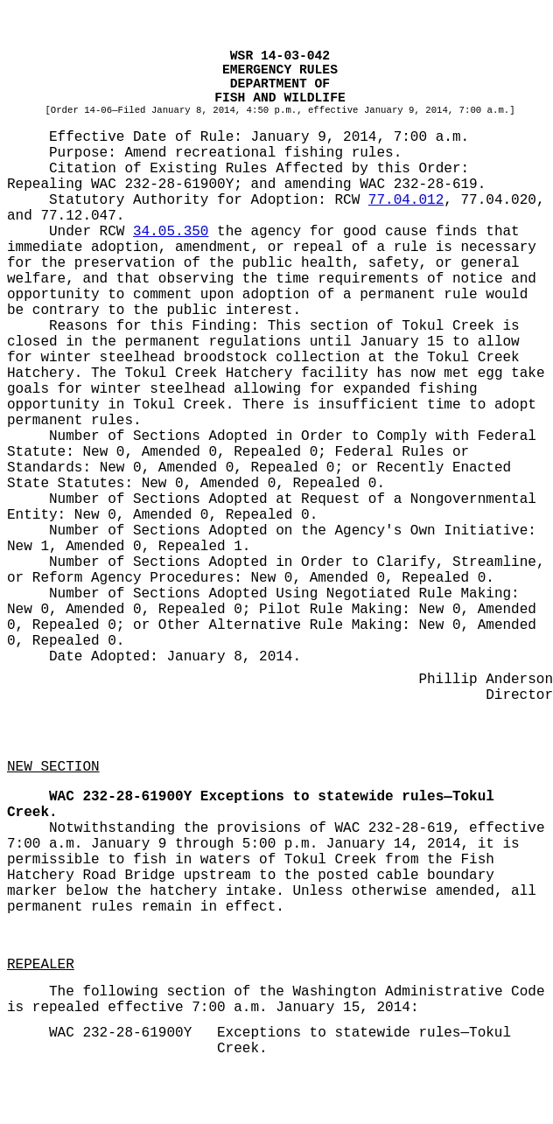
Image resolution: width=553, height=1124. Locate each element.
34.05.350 (170, 232)
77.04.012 (406, 200)
